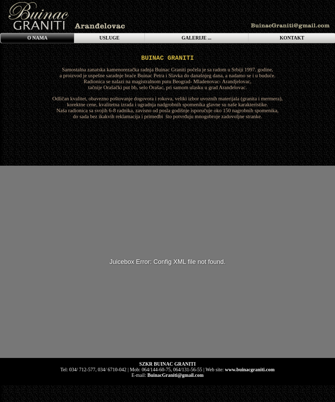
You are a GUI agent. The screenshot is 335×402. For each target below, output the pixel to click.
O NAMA (37, 38)
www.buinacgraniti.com (250, 369)
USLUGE (109, 38)
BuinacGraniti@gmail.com (175, 375)
